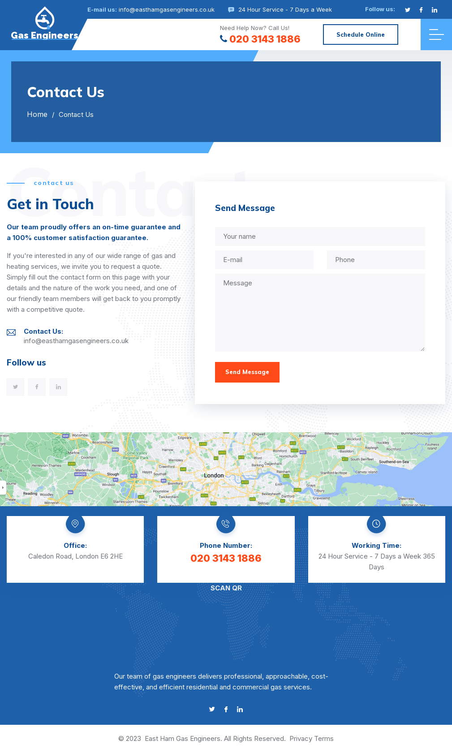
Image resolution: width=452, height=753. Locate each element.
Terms (324, 738)
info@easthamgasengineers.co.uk (167, 9)
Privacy (300, 738)
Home (37, 114)
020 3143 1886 (260, 39)
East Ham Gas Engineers (182, 738)
